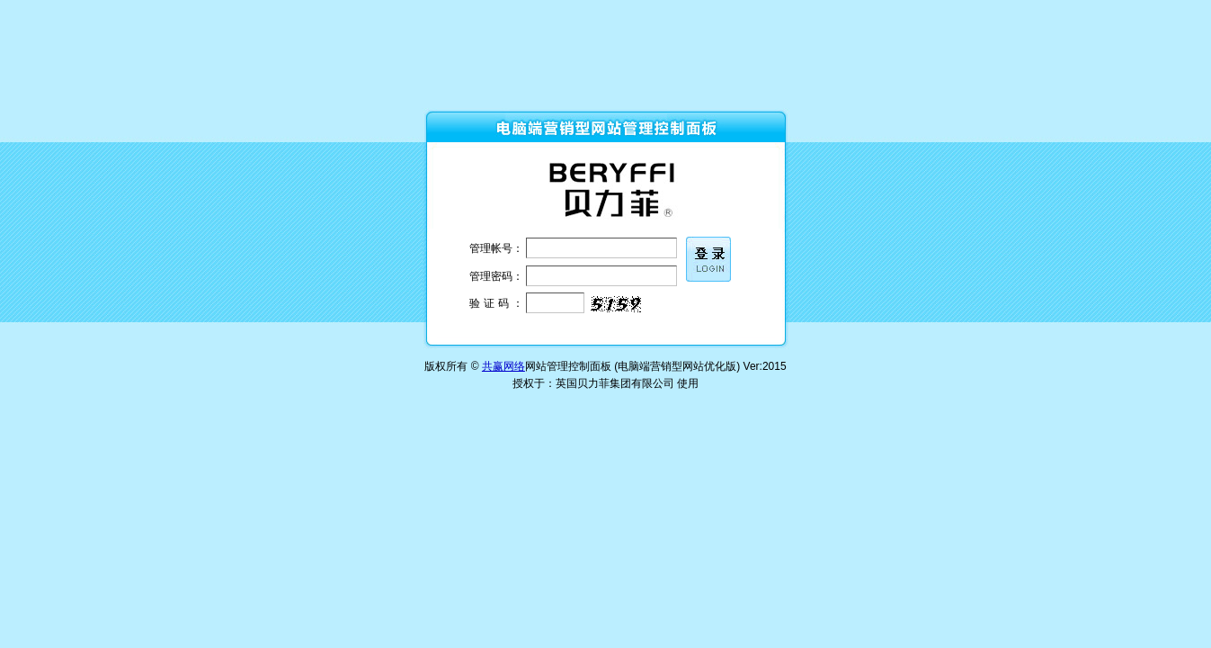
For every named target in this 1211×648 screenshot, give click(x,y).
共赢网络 (503, 366)
